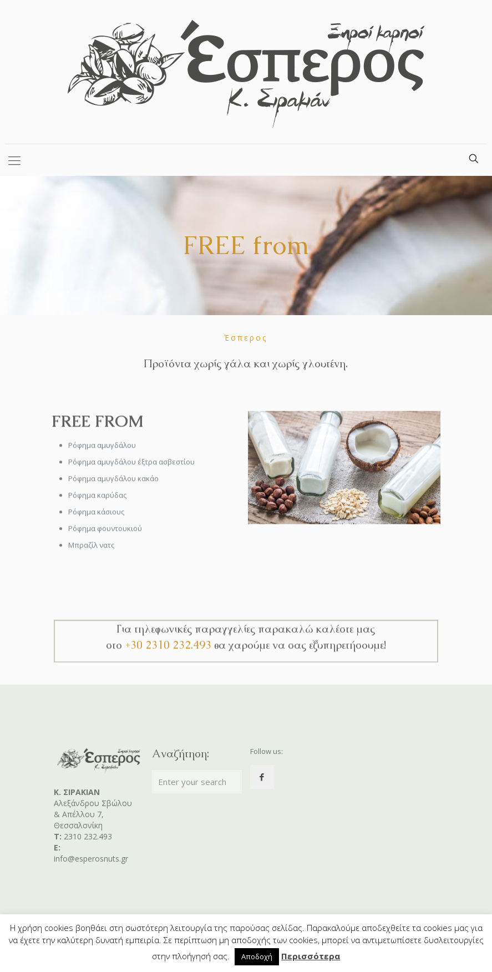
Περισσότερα (310, 955)
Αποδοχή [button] (256, 956)
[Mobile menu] (14, 159)
